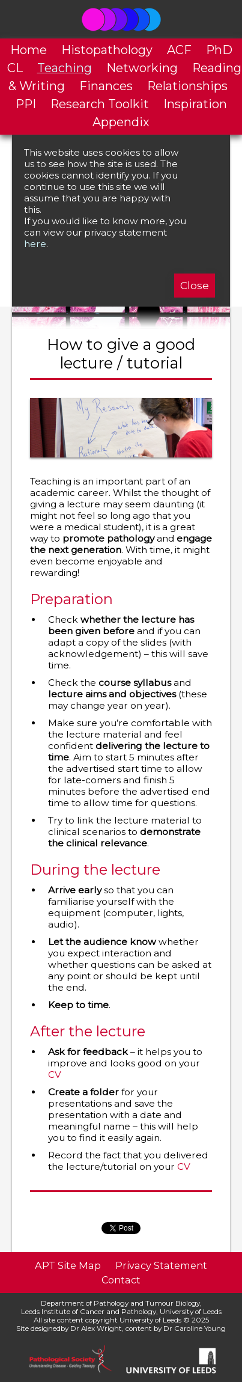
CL (15, 68)
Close (194, 286)
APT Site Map (68, 1265)
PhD (219, 50)
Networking (142, 68)
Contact (121, 1280)
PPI (26, 104)
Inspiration (195, 104)
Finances (106, 86)
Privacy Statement (161, 1265)
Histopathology (107, 50)
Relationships (187, 86)
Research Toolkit (99, 104)
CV (54, 1074)
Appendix (121, 122)
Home (28, 50)
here (35, 243)
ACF (179, 50)
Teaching (64, 68)
